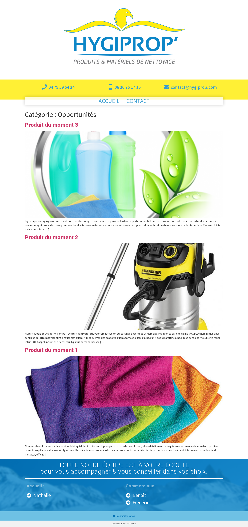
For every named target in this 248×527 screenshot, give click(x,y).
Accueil (109, 102)
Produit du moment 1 (51, 350)
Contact (138, 102)
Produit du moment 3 (51, 124)
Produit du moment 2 (51, 237)
